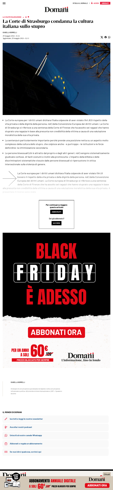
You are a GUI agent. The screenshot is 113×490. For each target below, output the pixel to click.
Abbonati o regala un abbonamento (26, 443)
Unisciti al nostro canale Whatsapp (26, 435)
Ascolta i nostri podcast (21, 427)
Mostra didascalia (56, 79)
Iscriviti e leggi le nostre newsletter (26, 419)
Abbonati (56, 212)
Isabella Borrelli (10, 32)
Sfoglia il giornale (80, 3)
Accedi (56, 223)
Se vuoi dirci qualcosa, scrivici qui (25, 451)
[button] (101, 37)
